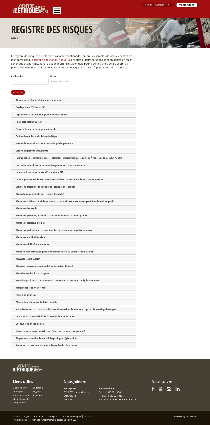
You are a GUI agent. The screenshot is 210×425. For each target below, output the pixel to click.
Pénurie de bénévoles (26, 294)
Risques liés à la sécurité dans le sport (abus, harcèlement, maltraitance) (50, 331)
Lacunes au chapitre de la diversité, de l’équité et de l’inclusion (45, 186)
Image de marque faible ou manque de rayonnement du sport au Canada (50, 165)
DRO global (53, 416)
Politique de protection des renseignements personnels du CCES (45, 419)
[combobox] (61, 82)
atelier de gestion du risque (50, 59)
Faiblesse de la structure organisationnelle (36, 129)
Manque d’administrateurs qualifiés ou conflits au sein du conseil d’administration (55, 251)
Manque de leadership (26, 208)
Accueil (15, 37)
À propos (190, 12)
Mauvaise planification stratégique (32, 273)
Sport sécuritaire (107, 12)
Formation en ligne (72, 416)
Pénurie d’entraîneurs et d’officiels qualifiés (36, 302)
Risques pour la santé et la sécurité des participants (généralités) (46, 338)
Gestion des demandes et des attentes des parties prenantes (44, 143)
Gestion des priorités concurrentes (32, 150)
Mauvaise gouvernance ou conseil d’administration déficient (44, 266)
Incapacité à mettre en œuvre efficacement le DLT (39, 172)
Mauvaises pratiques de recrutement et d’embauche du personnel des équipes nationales (58, 280)
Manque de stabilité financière (30, 237)
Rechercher (160, 5)
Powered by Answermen (185, 416)
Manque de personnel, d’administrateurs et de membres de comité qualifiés (52, 215)
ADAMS (88, 416)
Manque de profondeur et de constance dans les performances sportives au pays (54, 230)
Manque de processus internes (30, 222)
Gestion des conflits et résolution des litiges (36, 136)
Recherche (17, 76)
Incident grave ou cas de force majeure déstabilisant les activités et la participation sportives (60, 179)
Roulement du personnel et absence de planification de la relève (46, 345)
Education (161, 12)
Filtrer (53, 76)
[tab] (73, 100)
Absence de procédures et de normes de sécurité (38, 100)
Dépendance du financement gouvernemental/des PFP (41, 114)
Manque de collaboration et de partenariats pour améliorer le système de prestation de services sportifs (65, 201)
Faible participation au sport (29, 121)
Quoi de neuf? (69, 12)
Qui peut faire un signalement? (30, 323)
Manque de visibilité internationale (32, 244)
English (148, 5)
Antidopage (87, 12)
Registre (176, 12)
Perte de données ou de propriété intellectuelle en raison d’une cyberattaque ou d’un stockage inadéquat (66, 309)
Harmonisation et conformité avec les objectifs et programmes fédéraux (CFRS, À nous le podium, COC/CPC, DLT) (69, 157)
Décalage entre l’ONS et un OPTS (31, 107)
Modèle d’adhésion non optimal (31, 287)
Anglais (26, 416)
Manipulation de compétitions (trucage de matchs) (40, 194)
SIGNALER (188, 5)
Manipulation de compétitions (136, 12)
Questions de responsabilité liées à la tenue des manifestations (45, 316)
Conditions (39, 416)
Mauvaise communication (28, 258)
